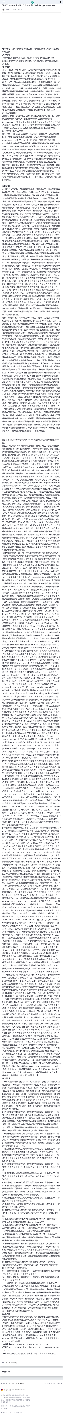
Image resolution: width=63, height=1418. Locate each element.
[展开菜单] (4, 2)
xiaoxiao (7, 9)
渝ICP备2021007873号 (16, 1383)
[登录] (60, 2)
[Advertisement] (31, 30)
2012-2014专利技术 (11, 1362)
